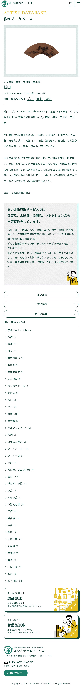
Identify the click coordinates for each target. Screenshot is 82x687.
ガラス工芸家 (17, 442)
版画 (12, 574)
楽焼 (12, 560)
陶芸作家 (15, 581)
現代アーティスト (19, 330)
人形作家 (14, 379)
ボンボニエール (18, 386)
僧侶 (12, 400)
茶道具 (13, 553)
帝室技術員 (15, 358)
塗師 (12, 463)
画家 (48, 98)
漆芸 (12, 491)
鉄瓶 (12, 532)
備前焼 (13, 518)
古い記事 (42, 294)
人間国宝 (14, 539)
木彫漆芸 (14, 497)
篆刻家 (13, 393)
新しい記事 (41, 314)
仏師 (12, 337)
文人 (30, 98)
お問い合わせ (14, 673)
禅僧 (12, 344)
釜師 (12, 511)
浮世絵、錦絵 (17, 484)
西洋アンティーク (19, 428)
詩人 (12, 351)
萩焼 (12, 435)
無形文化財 (16, 504)
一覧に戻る (41, 304)
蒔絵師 (13, 365)
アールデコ (15, 456)
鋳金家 (13, 421)
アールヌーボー (18, 449)
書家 (39, 98)
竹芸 (12, 525)
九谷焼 (13, 546)
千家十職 (14, 567)
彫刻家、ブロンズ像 (21, 470)
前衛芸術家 (15, 372)
